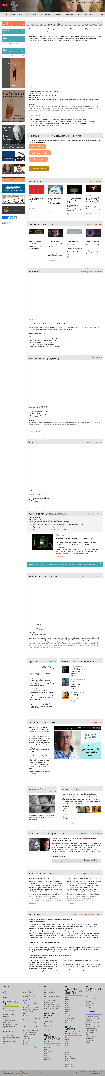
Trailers (5, 1012)
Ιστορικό (46, 1028)
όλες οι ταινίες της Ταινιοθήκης (97, 575)
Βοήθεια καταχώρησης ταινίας (9, 1042)
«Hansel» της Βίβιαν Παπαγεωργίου (35, 242)
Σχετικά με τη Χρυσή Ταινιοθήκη (29, 1035)
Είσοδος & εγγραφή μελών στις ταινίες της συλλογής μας (31, 1017)
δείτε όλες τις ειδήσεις (96, 181)
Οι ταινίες (46, 1030)
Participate (47, 1060)
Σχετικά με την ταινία (34, 115)
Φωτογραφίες (90, 1003)
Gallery (46, 1055)
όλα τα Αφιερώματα (96, 722)
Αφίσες (88, 1042)
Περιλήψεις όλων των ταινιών (31, 1007)
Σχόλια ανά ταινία (28, 1012)
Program (67, 1009)
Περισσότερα (32, 208)
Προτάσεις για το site (9, 1027)
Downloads (68, 1020)
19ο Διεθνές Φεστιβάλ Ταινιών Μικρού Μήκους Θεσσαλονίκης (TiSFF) (93, 200)
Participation (68, 1064)
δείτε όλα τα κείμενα (96, 873)
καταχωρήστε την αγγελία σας (93, 914)
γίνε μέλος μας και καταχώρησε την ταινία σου (53, 527)
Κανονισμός (47, 1024)
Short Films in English (102, 14)
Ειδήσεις (71, 2)
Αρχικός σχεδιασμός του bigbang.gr (93, 1023)
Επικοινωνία (98, 2)
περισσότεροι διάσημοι (68, 823)
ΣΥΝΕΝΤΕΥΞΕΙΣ (69, 14)
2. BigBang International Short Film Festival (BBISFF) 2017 (52, 996)
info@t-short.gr (38, 1072)
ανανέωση (83, 271)
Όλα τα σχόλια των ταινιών (30, 1009)
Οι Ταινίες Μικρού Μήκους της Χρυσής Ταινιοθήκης (30, 1031)
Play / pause (54, 861)
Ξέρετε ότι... (6, 1018)
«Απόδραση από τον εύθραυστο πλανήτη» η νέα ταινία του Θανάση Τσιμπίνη (55, 244)
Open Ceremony (70, 1016)
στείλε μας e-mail (76, 529)
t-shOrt (90, 1072)
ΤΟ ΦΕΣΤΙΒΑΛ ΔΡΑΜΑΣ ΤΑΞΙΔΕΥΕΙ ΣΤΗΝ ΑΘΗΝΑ (36, 200)
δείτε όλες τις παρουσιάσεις (94, 224)
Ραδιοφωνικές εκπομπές (10, 1024)
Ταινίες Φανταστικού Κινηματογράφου (92, 996)
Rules (46, 1053)
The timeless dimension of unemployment (51, 1046)
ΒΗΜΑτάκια (6, 1016)
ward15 (100, 1073)
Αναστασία (60, 535)
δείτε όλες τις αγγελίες (77, 914)
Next (99, 546)
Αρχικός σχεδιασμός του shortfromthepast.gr (93, 1027)
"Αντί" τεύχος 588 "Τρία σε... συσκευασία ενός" (81, 878)
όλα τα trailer (98, 442)
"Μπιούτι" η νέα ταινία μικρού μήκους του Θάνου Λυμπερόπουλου (93, 243)
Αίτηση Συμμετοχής (49, 1021)
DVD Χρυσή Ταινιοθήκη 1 (30, 1043)
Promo (67, 1012)
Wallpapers (89, 1040)
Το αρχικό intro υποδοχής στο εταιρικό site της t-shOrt (93, 1032)
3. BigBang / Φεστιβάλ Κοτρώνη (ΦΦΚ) (50, 1001)
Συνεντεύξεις (26, 1041)
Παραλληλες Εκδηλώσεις (51, 1008)
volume (99, 861)
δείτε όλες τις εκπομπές (95, 833)
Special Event (69, 1067)
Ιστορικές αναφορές (8, 1014)
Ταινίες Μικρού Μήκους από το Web (31, 999)
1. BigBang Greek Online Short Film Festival (51, 991)
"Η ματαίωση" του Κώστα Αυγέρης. (39, 878)
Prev (30, 546)
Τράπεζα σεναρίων (8, 1010)
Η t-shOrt (90, 2)
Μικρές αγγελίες (80, 2)
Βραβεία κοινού (90, 999)
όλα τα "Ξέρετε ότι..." (34, 712)
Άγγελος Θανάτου (77, 669)
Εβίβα (31, 87)
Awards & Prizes (49, 1051)
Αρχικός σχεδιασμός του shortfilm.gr (93, 1019)
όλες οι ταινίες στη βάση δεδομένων (92, 514)
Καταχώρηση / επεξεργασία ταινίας (11, 1038)
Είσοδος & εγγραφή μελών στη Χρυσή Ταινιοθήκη (30, 1021)
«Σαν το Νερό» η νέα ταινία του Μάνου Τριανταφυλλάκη (73, 243)
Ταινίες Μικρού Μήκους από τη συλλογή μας (31, 991)
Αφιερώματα (26, 1038)
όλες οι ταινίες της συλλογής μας (93, 24)
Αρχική (2, 14)
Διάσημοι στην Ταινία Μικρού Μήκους (9, 1021)
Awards (67, 1001)
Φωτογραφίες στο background (91, 1037)
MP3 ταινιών (26, 1014)
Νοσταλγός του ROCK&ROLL (39, 407)
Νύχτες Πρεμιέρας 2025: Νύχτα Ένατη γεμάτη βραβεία (74, 200)
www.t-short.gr (30, 1072)
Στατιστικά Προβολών (92, 1016)
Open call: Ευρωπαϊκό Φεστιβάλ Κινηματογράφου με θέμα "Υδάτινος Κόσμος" (55, 200)
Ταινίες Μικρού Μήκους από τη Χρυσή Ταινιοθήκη (31, 995)
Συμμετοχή (89, 1007)
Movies (46, 1049)
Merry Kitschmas (35, 625)
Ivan (72, 682)
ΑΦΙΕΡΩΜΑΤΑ (58, 14)
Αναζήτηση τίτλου (8, 1035)
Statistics (67, 1022)
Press (67, 1014)
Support (46, 1057)
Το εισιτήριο (75, 694)
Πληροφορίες (48, 1026)
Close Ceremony (70, 1018)
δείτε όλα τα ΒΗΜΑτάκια (95, 271)
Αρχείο (88, 1005)
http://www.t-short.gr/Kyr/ (24, 1073)
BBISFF (67, 997)
